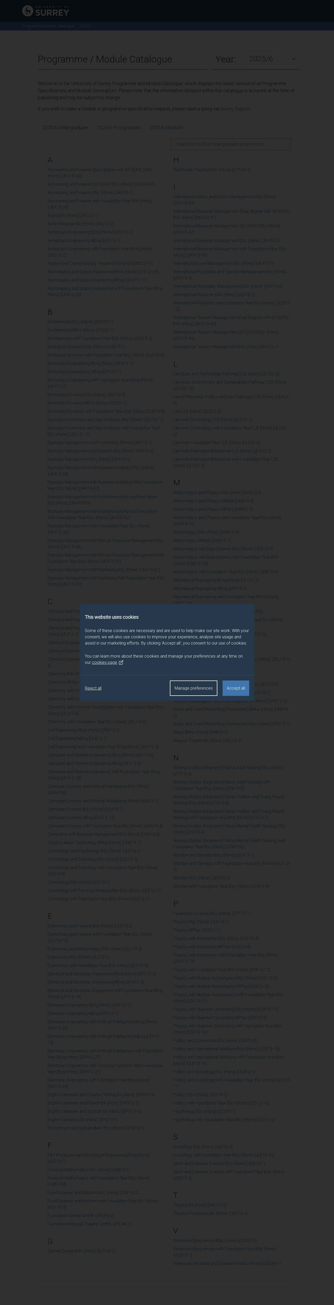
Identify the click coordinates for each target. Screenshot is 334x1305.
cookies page (108, 662)
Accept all (236, 688)
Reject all (93, 688)
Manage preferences (194, 688)
